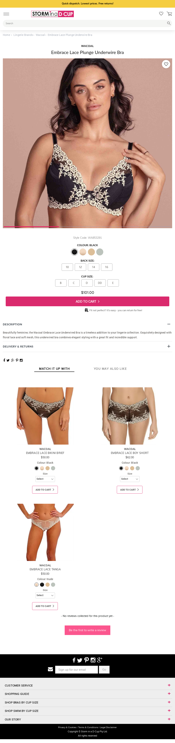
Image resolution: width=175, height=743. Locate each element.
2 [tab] (87, 226)
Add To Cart (87, 301)
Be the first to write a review (87, 630)
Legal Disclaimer (108, 727)
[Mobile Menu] (5, 13)
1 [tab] (31, 226)
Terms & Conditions (88, 727)
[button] (87, 628)
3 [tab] (143, 226)
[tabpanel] (87, 143)
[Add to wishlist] (166, 64)
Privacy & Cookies (67, 727)
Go (104, 669)
